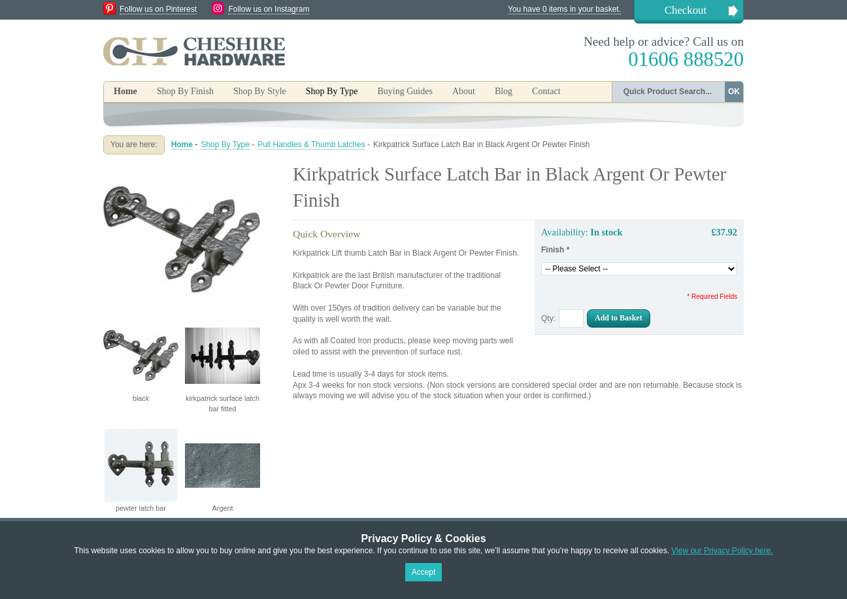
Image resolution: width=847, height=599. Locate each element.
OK (734, 91)
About (463, 91)
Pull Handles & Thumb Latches (311, 144)
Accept (424, 572)
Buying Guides (404, 91)
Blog (503, 91)
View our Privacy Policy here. (721, 550)
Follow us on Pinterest (158, 9)
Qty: (548, 318)
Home (125, 91)
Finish (555, 249)
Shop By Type (225, 144)
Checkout (685, 10)
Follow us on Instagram (268, 9)
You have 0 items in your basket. (564, 9)
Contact (546, 91)
